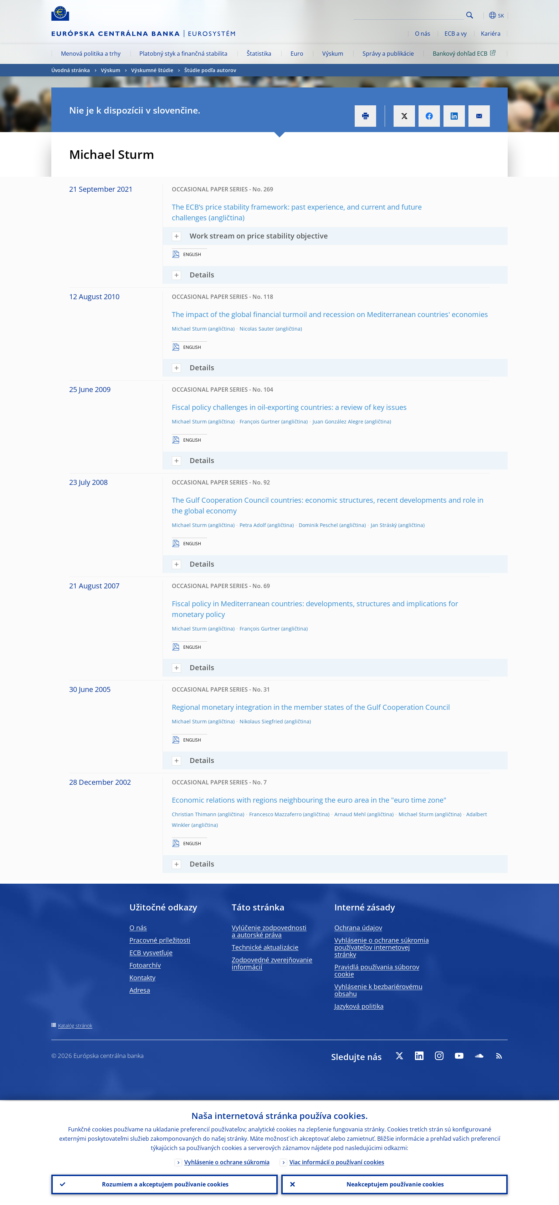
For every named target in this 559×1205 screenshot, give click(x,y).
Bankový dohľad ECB (465, 53)
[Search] (428, 14)
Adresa (139, 990)
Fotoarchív (145, 965)
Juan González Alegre (338, 421)
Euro (297, 53)
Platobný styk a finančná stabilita (183, 53)
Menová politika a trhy (90, 53)
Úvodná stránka (70, 70)
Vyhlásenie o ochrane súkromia (227, 1161)
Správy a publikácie (388, 53)
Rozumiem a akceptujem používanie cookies (164, 1184)
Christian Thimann (194, 814)
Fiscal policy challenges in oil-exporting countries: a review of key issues (289, 407)
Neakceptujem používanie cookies (394, 1184)
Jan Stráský (384, 525)
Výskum (332, 53)
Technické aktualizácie (265, 947)
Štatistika (259, 53)
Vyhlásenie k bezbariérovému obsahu (378, 990)
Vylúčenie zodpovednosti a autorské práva (269, 931)
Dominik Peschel (318, 525)
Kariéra (491, 33)
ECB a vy (456, 33)
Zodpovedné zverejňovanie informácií (272, 963)
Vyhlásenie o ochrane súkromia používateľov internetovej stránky (381, 947)
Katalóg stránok (75, 1025)
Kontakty (142, 977)
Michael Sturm (189, 328)
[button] (483, 15)
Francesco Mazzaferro (275, 814)
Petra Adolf (253, 525)
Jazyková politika (359, 1006)
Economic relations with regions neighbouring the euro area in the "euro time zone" (309, 800)
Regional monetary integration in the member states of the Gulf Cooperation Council (311, 707)
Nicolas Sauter (257, 328)
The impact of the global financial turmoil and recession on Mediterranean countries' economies (330, 314)
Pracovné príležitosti (159, 940)
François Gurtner (260, 421)
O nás (422, 33)
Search (470, 15)
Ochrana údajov (358, 927)
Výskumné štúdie (152, 70)
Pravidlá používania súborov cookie (376, 970)
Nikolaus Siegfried (261, 721)
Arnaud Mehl (350, 814)
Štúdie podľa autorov (210, 70)
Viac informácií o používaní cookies (336, 1161)
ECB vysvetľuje (151, 952)
